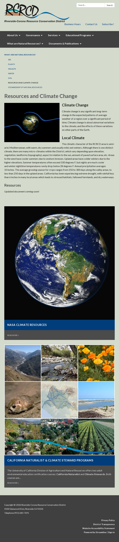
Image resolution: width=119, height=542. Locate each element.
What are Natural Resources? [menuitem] (24, 43)
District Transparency (104, 524)
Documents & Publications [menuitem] (64, 43)
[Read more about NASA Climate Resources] (59, 273)
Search (110, 5)
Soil (10, 78)
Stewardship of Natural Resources (25, 87)
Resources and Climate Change (23, 83)
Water (11, 73)
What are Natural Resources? (20, 55)
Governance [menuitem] (33, 35)
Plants (11, 64)
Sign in (111, 532)
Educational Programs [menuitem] (78, 35)
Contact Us (91, 24)
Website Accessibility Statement (98, 528)
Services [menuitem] (53, 35)
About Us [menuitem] (12, 35)
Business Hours (72, 24)
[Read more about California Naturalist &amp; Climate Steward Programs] (59, 416)
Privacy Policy (108, 520)
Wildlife (12, 69)
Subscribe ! (108, 24)
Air (9, 59)
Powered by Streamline (95, 532)
